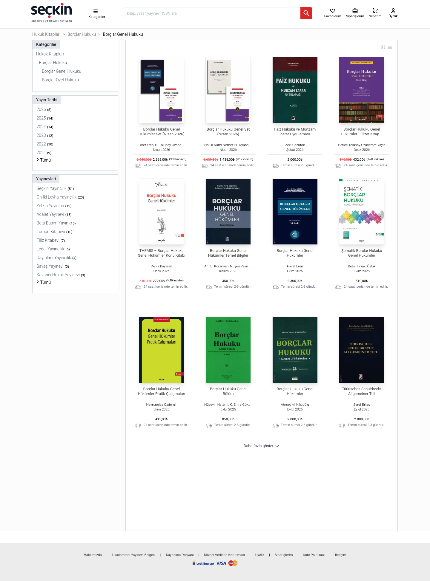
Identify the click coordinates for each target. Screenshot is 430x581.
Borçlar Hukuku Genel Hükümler (295, 253)
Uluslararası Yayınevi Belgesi (134, 555)
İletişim (340, 555)
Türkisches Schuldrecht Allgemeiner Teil (362, 391)
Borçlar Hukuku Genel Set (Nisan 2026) (228, 131)
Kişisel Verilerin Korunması (224, 555)
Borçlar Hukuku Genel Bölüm (228, 391)
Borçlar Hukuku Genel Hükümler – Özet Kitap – (362, 131)
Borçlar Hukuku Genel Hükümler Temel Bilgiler (228, 253)
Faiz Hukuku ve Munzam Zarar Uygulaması (295, 131)
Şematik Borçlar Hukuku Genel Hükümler (361, 253)
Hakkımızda (93, 555)
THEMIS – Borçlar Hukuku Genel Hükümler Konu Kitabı (161, 253)
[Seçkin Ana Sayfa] (51, 12)
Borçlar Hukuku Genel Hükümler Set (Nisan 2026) (162, 131)
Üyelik (259, 555)
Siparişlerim (284, 555)
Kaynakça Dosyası (180, 555)
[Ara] (306, 13)
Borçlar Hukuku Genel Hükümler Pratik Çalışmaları (161, 391)
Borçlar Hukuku (81, 34)
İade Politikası (314, 555)
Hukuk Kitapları (46, 34)
